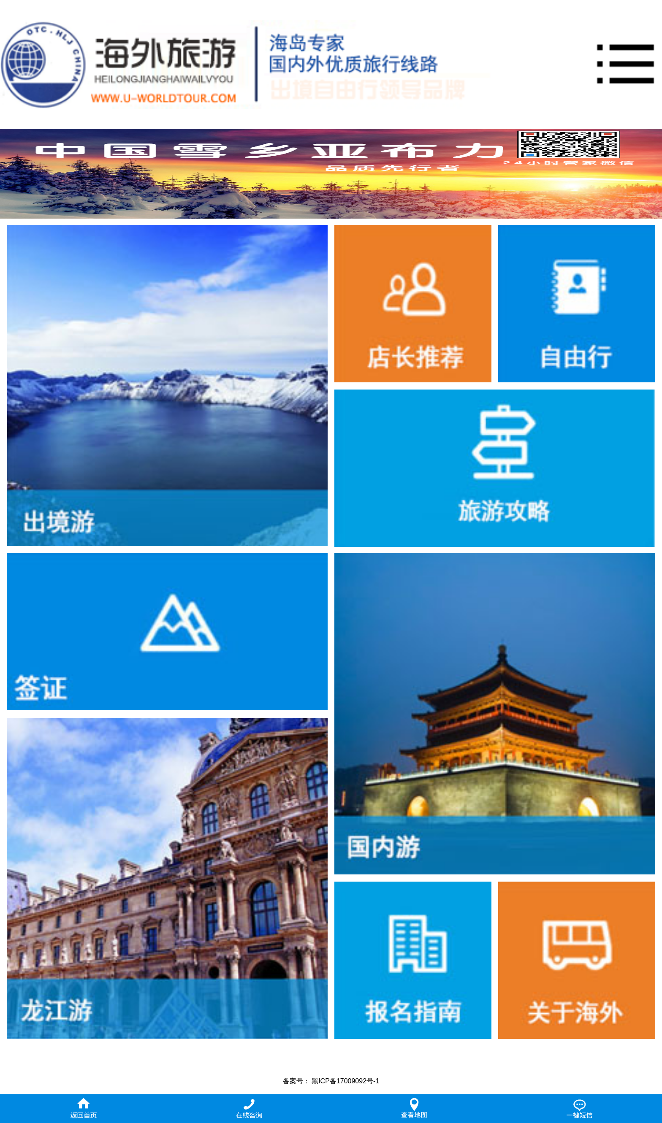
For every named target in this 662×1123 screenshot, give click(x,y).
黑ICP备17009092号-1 (345, 1081)
